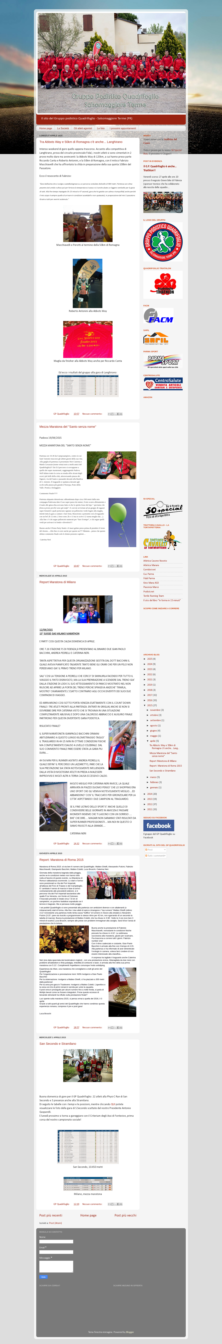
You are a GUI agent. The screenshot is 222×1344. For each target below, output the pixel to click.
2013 (150, 799)
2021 (150, 679)
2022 (150, 674)
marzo (153, 777)
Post (149, 850)
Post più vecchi (125, 1215)
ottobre (154, 715)
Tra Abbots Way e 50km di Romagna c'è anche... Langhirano (80, 142)
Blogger (130, 1332)
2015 (150, 705)
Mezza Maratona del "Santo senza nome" (67, 426)
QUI (113, 1104)
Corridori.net (149, 569)
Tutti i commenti (154, 856)
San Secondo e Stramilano (57, 1043)
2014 (150, 794)
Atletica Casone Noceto (155, 561)
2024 (150, 664)
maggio (154, 736)
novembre (155, 710)
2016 (150, 700)
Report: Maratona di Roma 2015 (61, 859)
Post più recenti (50, 1215)
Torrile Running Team (153, 596)
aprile (153, 741)
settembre (155, 720)
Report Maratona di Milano (57, 582)
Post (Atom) (55, 1223)
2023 (150, 669)
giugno (154, 731)
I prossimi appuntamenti (123, 128)
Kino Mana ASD (151, 583)
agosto (154, 726)
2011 (150, 809)
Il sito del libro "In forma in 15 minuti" (162, 600)
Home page (45, 128)
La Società (63, 128)
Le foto (101, 128)
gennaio (154, 787)
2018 (150, 690)
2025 (150, 659)
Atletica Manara (151, 565)
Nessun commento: (92, 414)
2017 (150, 695)
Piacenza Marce (151, 587)
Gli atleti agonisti (83, 128)
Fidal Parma (149, 578)
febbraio (154, 782)
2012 (150, 804)
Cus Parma (148, 574)
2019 (150, 685)
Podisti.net (148, 592)
